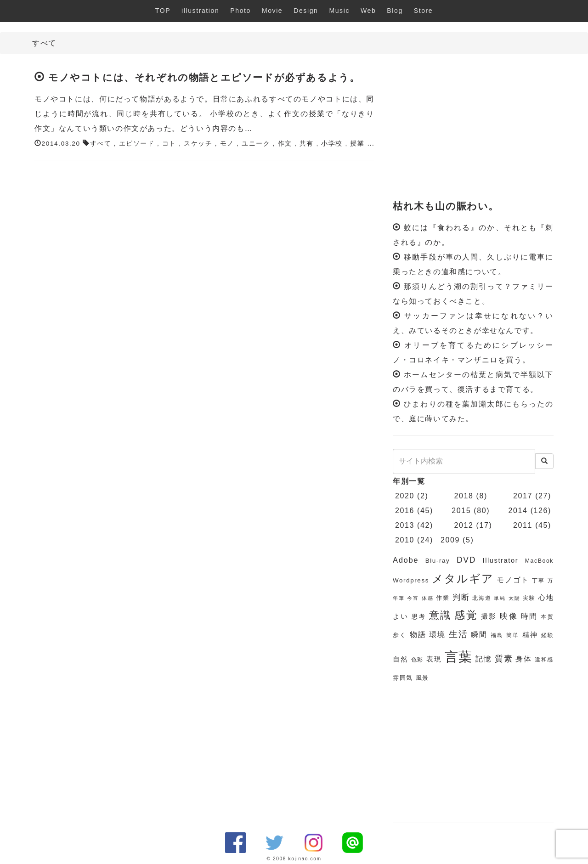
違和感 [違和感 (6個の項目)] (544, 659)
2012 (464, 525)
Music (339, 10)
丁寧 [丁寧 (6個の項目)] (538, 580)
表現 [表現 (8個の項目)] (433, 659)
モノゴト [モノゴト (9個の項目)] (513, 580)
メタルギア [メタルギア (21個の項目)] (462, 579)
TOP (162, 10)
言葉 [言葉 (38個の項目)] (459, 656)
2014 (518, 510)
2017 (522, 496)
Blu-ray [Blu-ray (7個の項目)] (437, 560)
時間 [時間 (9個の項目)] (529, 616)
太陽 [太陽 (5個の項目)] (514, 598)
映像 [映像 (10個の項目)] (509, 616)
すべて (101, 143)
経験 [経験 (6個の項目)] (547, 635)
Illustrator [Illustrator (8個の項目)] (501, 560)
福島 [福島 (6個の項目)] (497, 635)
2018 (464, 496)
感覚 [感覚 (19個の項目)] (466, 615)
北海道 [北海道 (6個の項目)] (481, 598)
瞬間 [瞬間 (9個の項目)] (479, 634)
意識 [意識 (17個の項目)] (440, 615)
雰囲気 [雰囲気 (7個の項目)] (403, 677)
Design (306, 10)
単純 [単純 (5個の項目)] (499, 598)
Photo (240, 10)
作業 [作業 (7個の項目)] (442, 597)
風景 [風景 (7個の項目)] (422, 677)
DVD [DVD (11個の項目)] (466, 560)
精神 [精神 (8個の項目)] (530, 634)
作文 (285, 143)
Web (368, 10)
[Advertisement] (473, 127)
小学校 (332, 143)
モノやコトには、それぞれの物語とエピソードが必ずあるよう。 (204, 77)
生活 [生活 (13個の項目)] (458, 634)
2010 (404, 540)
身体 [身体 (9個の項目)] (523, 659)
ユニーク (256, 143)
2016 (404, 510)
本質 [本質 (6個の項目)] (547, 617)
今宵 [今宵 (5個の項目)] (412, 598)
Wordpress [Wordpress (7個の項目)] (411, 580)
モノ (227, 143)
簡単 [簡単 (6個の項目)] (512, 635)
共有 (307, 143)
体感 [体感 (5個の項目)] (427, 598)
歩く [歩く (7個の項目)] (400, 635)
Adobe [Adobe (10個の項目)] (405, 560)
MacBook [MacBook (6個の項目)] (539, 561)
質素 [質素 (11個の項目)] (504, 658)
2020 (404, 496)
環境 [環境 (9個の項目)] (437, 634)
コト (169, 143)
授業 (357, 143)
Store (423, 10)
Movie (272, 10)
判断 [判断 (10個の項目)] (460, 597)
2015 (461, 510)
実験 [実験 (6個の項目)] (529, 598)
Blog (394, 10)
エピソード (137, 143)
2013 (404, 525)
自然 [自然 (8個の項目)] (400, 659)
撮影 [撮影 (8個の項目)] (489, 616)
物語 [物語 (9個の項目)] (418, 634)
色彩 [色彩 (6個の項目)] (417, 659)
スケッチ (198, 143)
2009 (450, 540)
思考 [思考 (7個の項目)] (419, 616)
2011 (522, 525)
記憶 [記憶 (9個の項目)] (483, 659)
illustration (200, 10)
